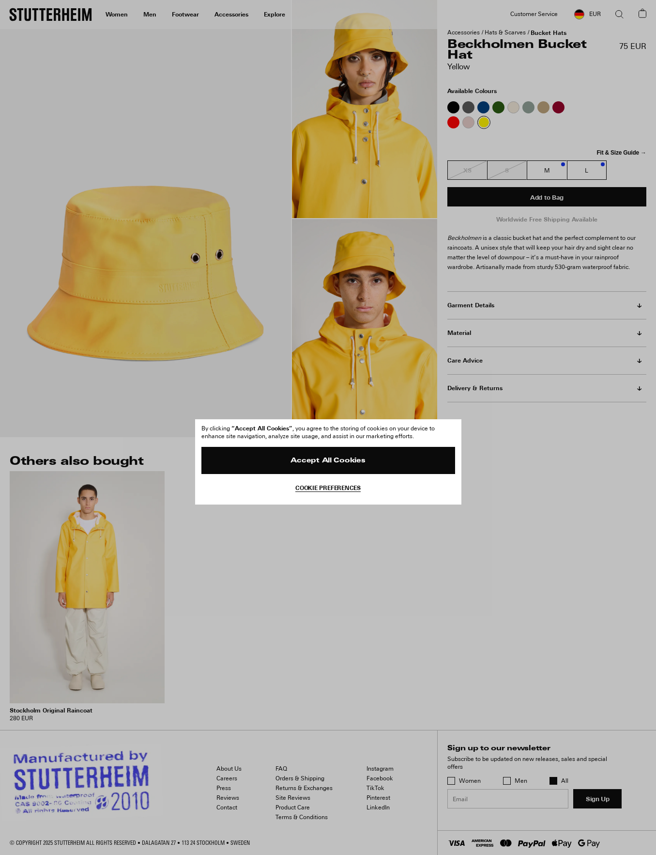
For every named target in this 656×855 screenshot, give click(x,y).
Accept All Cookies (327, 461)
